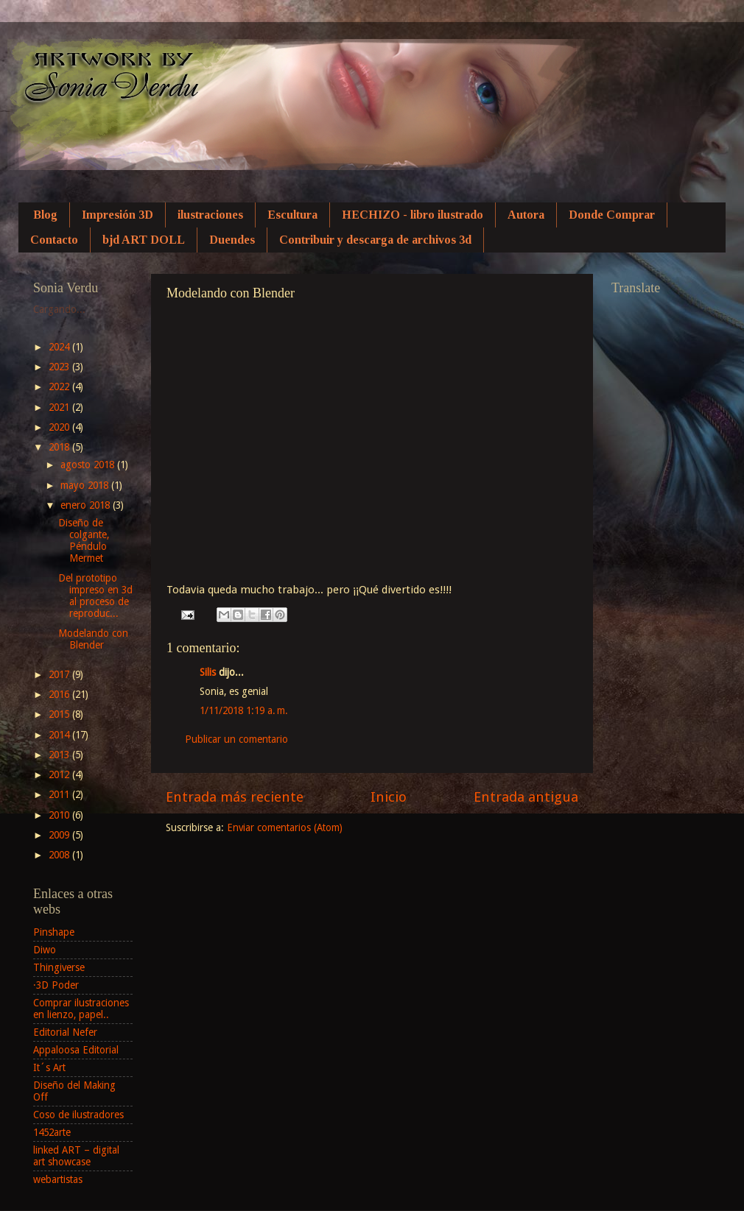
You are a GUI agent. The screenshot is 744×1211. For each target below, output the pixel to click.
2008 (60, 855)
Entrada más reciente (234, 796)
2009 (60, 835)
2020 (60, 427)
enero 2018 (86, 505)
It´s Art (49, 1067)
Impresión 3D (117, 214)
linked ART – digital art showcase (76, 1156)
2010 (60, 815)
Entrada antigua (526, 796)
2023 (60, 367)
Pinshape (53, 932)
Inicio (389, 796)
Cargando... (59, 309)
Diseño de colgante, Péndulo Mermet (83, 541)
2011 (60, 794)
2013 (60, 754)
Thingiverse (59, 967)
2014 (60, 735)
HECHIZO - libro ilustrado (412, 214)
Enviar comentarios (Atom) (285, 827)
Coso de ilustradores (78, 1114)
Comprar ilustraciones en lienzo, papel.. (81, 1008)
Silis (208, 672)
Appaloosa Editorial (76, 1050)
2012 (60, 774)
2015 (60, 714)
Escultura (292, 214)
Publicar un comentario (236, 739)
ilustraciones (210, 214)
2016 (60, 694)
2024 (60, 347)
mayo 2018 (85, 485)
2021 (60, 407)
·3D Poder (56, 985)
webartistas (58, 1179)
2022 (60, 386)
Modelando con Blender (93, 639)
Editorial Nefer (65, 1032)
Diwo (44, 950)
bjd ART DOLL (143, 239)
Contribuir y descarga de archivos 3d (375, 239)
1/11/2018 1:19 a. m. (244, 710)
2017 (60, 674)
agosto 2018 (88, 464)
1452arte (52, 1132)
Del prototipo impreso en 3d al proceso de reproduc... (95, 596)
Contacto (54, 239)
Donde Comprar (612, 214)
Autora (526, 214)
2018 (60, 447)
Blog (45, 214)
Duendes (232, 239)
